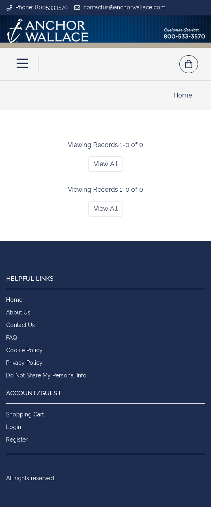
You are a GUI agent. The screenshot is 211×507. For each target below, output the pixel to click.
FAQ (11, 337)
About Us (18, 312)
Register (17, 439)
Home (182, 95)
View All (106, 164)
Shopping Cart (25, 414)
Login (13, 427)
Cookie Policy (24, 350)
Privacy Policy (24, 363)
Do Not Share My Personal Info (46, 375)
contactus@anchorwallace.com (124, 7)
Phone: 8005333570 (41, 7)
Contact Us (20, 325)
